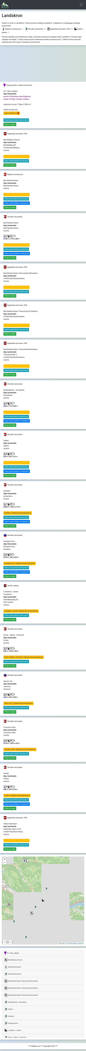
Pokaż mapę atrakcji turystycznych (16, 120)
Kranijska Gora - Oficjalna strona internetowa (19, 563)
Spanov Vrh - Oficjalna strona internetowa (18, 703)
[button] (9, 905)
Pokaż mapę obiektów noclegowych (16, 203)
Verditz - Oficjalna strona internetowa (17, 795)
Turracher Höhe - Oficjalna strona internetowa (19, 749)
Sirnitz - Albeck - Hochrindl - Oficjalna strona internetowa (23, 657)
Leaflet (62, 943)
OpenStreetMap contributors (75, 943)
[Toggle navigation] (81, 5)
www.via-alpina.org (11, 113)
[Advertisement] (43, 65)
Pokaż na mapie (9, 124)
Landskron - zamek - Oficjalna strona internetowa (21, 611)
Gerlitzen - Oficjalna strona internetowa (17, 513)
